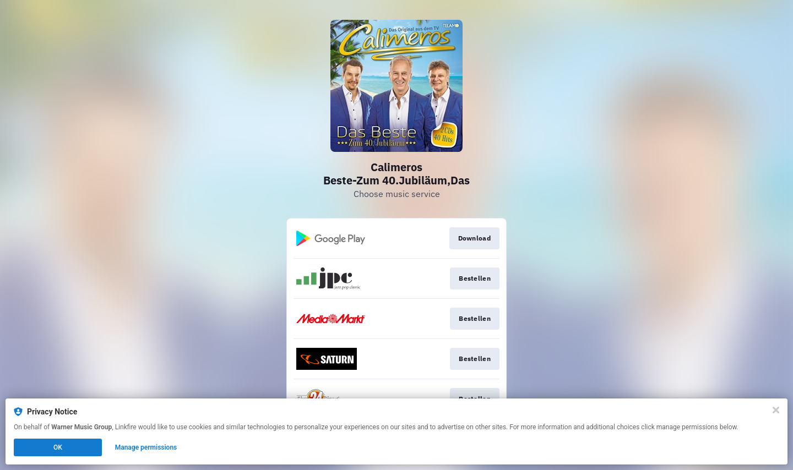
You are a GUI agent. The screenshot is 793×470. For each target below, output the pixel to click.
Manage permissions (146, 447)
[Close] (776, 410)
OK (57, 447)
